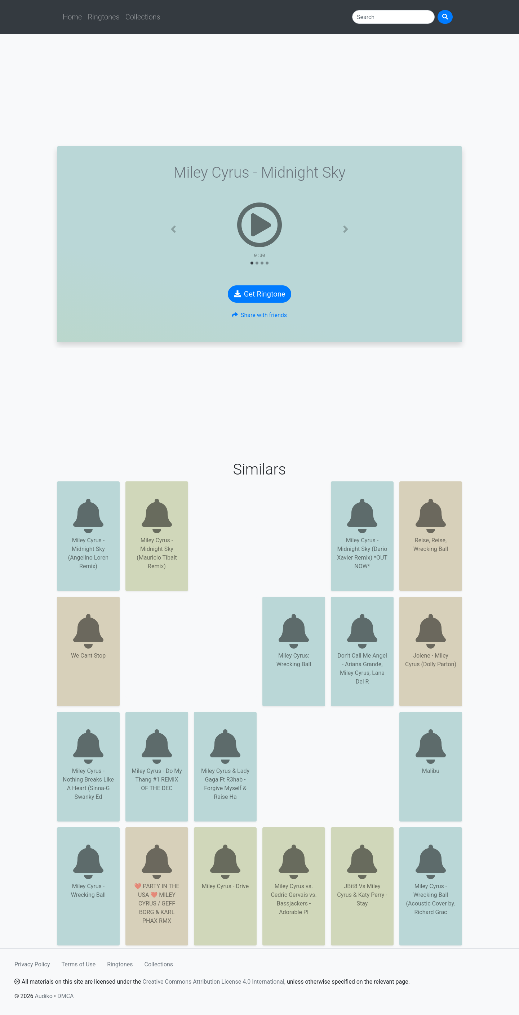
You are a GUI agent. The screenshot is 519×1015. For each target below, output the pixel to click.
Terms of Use (79, 964)
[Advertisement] (259, 90)
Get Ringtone (259, 294)
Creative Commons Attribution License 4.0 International (213, 981)
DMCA (65, 996)
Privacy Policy (32, 964)
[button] (173, 229)
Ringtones (103, 17)
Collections (142, 17)
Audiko (43, 996)
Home (72, 17)
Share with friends (259, 315)
